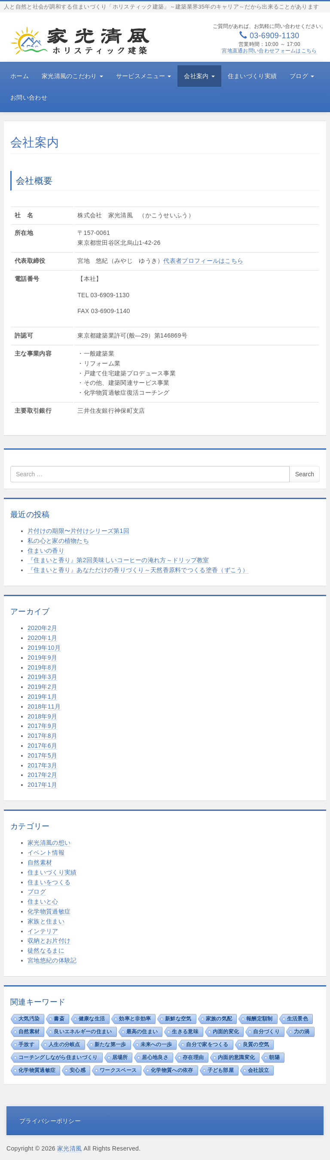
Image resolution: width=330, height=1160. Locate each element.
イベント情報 (46, 852)
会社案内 (199, 76)
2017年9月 (42, 725)
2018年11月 (44, 706)
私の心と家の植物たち (58, 540)
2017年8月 (42, 735)
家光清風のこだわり (72, 76)
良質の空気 (256, 1044)
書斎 (59, 1019)
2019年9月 (42, 657)
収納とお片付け (49, 940)
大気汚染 (29, 1019)
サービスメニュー (143, 76)
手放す (26, 1044)
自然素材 (40, 862)
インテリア (43, 931)
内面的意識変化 (236, 1057)
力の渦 (302, 1032)
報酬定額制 (259, 1019)
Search (304, 474)
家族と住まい (46, 921)
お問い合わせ (28, 97)
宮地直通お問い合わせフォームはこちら (269, 51)
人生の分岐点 (64, 1044)
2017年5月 (42, 755)
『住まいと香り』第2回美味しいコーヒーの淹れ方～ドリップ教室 (118, 560)
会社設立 (258, 1070)
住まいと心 (43, 901)
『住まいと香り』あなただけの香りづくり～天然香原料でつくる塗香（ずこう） (138, 569)
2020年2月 (42, 627)
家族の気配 (219, 1019)
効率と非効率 (135, 1019)
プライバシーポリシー (50, 1120)
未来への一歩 (156, 1044)
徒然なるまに (46, 950)
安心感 (78, 1070)
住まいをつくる (49, 882)
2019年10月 (44, 647)
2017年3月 (42, 765)
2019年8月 (42, 667)
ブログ (302, 76)
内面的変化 (226, 1032)
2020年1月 (42, 637)
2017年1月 (42, 784)
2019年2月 (42, 686)
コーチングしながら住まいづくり (58, 1057)
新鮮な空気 (178, 1019)
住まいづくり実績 (252, 76)
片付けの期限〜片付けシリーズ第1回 (78, 530)
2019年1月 (42, 696)
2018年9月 (42, 716)
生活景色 (297, 1019)
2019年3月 (42, 676)
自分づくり (266, 1032)
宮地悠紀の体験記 (52, 960)
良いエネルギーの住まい (83, 1032)
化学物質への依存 (172, 1070)
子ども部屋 (221, 1070)
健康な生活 (92, 1019)
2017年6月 (42, 745)
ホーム (19, 76)
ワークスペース (118, 1070)
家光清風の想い (49, 842)
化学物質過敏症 (49, 911)
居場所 (120, 1057)
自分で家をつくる (207, 1044)
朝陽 (274, 1057)
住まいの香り (46, 550)
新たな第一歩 (110, 1044)
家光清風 (69, 1148)
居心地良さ (155, 1057)
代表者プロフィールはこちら (203, 260)
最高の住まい (142, 1032)
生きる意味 (185, 1032)
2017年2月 (42, 774)
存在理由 (193, 1057)
